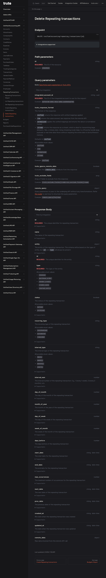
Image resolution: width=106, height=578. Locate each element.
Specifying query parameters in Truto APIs (55, 85)
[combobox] (67, 90)
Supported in (40, 226)
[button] (14, 9)
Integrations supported (46, 44)
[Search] (39, 3)
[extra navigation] (102, 3)
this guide (38, 194)
